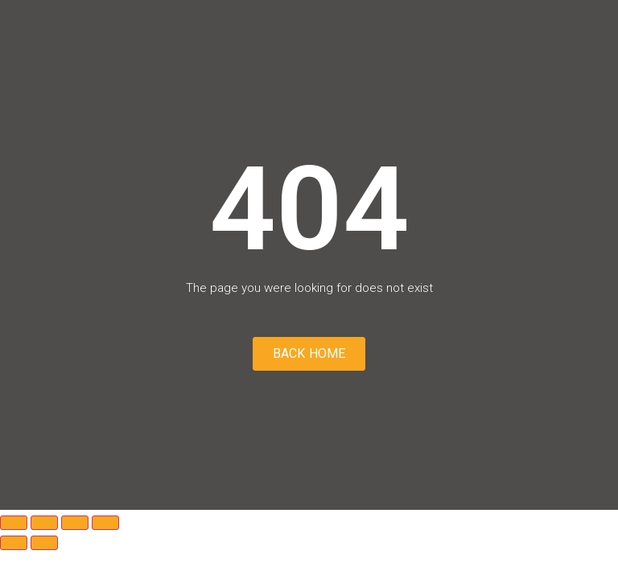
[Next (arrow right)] (44, 543)
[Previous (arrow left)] (13, 543)
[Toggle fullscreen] (44, 522)
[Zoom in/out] (13, 522)
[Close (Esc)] (105, 522)
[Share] (75, 522)
